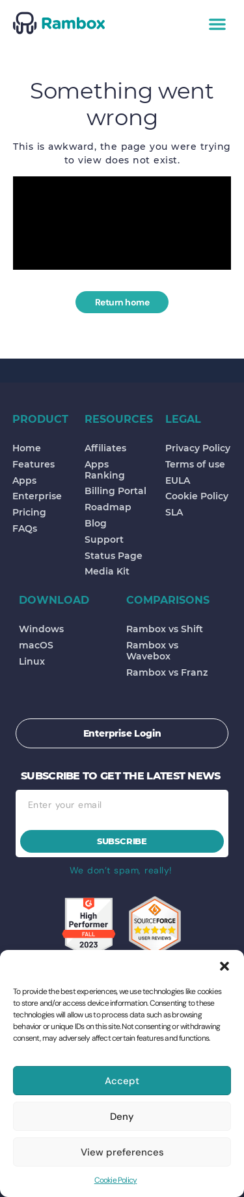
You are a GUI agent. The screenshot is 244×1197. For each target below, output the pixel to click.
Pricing (29, 512)
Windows (41, 629)
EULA (177, 480)
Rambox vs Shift (164, 629)
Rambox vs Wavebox (152, 650)
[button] (224, 966)
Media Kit (107, 571)
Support (104, 539)
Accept (122, 1080)
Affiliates (105, 448)
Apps (24, 480)
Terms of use (195, 464)
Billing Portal (115, 491)
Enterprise (37, 496)
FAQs (24, 528)
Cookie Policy (115, 1180)
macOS (36, 645)
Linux (32, 661)
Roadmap (108, 507)
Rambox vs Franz (167, 672)
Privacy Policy (197, 448)
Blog (96, 523)
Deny (122, 1116)
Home (26, 448)
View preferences (122, 1152)
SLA (174, 512)
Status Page (113, 556)
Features (33, 464)
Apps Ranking (105, 469)
